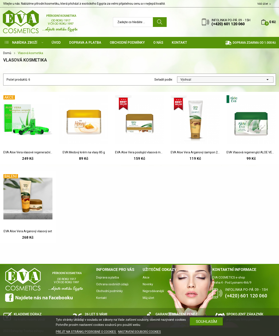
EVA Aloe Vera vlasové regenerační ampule (27, 152)
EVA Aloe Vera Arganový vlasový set (28, 231)
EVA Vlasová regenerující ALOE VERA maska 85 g (251, 152)
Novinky (148, 284)
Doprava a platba (107, 277)
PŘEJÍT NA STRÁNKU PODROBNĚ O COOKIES (86, 331)
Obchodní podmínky (109, 291)
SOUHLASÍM (206, 321)
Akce (146, 277)
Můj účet (148, 298)
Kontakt (101, 298)
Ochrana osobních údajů (112, 284)
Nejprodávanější (153, 291)
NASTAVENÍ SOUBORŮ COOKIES (139, 331)
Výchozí (225, 79)
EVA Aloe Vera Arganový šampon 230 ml (195, 152)
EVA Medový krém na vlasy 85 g (84, 152)
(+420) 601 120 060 (228, 24)
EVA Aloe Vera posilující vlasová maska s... (139, 152)
